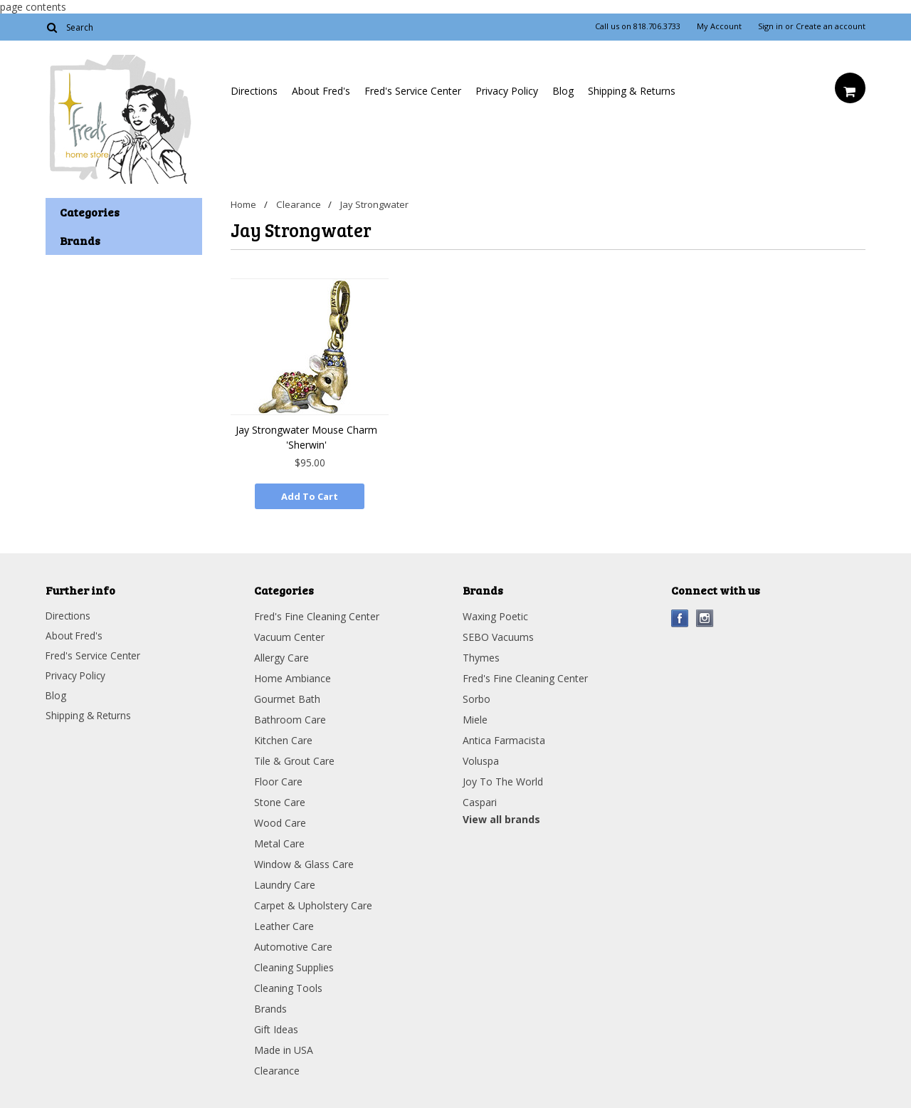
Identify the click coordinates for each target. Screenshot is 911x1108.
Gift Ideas (276, 1028)
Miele (475, 718)
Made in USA (283, 1048)
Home (243, 204)
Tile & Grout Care (294, 759)
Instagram (705, 617)
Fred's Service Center (412, 91)
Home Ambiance (292, 677)
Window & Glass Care (304, 862)
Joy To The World (503, 780)
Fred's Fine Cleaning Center (316, 615)
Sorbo (476, 697)
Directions (254, 91)
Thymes (481, 656)
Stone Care (279, 801)
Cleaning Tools (288, 986)
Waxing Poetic (495, 615)
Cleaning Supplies (294, 966)
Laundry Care (284, 883)
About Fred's (321, 91)
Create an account (830, 26)
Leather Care (284, 924)
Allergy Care (281, 656)
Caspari (480, 801)
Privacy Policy (506, 91)
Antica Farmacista (504, 739)
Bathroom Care (290, 718)
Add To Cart (309, 496)
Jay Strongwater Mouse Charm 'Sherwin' (306, 437)
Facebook (680, 617)
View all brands (501, 818)
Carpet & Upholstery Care (313, 904)
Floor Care (278, 780)
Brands (270, 1007)
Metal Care (279, 842)
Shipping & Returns (631, 91)
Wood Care (280, 821)
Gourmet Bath (287, 697)
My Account (719, 26)
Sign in (770, 26)
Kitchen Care (283, 739)
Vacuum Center (289, 635)
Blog (563, 91)
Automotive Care (293, 945)
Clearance (300, 204)
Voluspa (481, 759)
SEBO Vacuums (498, 635)
